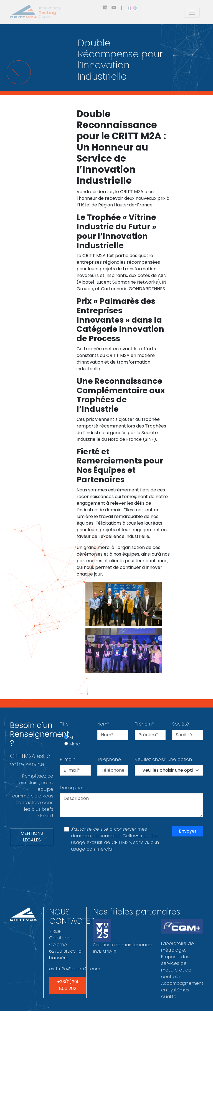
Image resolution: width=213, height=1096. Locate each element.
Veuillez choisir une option (163, 759)
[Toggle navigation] (192, 12)
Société (180, 724)
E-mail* (67, 759)
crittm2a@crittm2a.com (74, 969)
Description (72, 787)
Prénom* (144, 724)
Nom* (103, 724)
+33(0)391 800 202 (67, 985)
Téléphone (109, 759)
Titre (64, 724)
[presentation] (102, 872)
